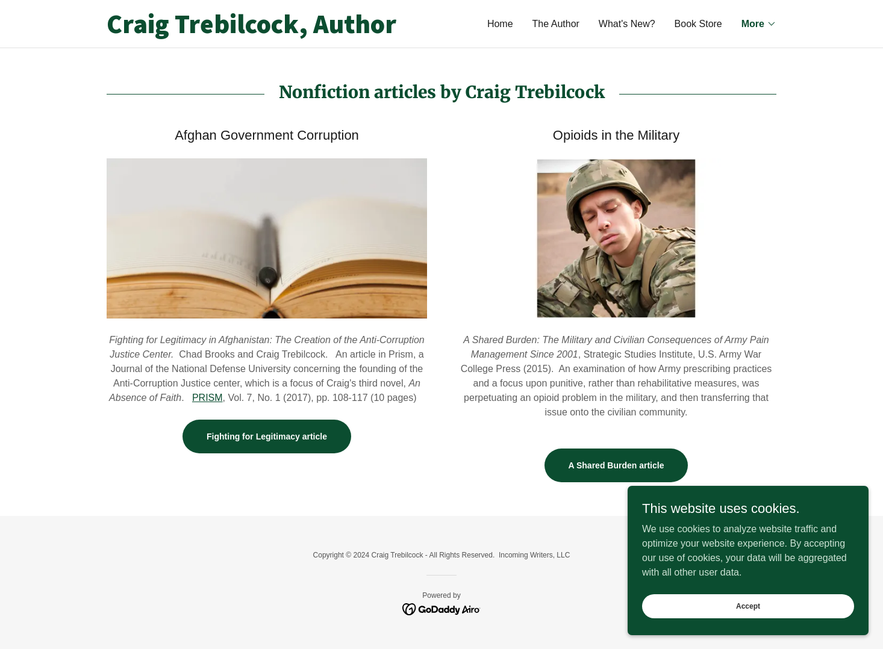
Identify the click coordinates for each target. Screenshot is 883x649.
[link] (274, 30)
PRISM (207, 398)
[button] (758, 24)
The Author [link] (555, 24)
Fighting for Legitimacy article (267, 436)
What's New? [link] (627, 24)
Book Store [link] (698, 24)
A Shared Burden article (616, 465)
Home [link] (500, 24)
